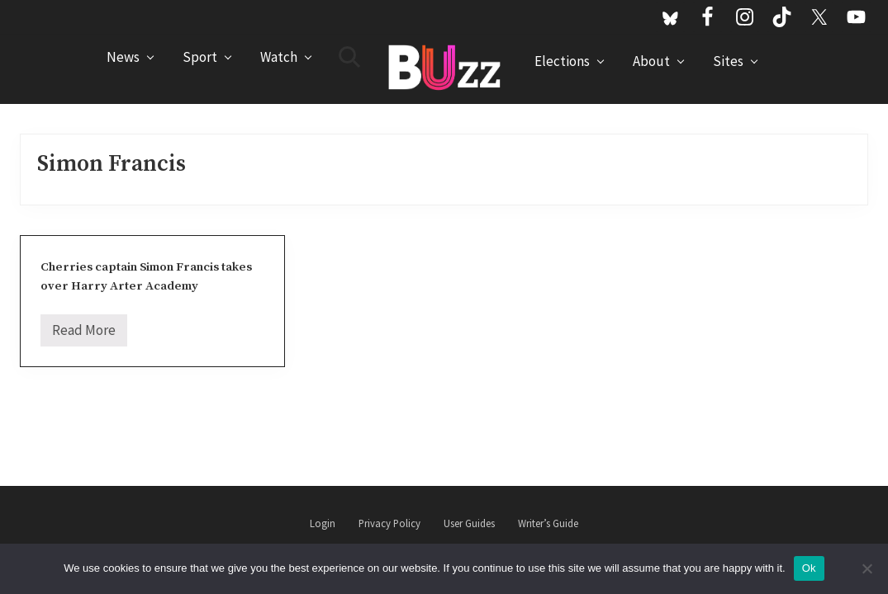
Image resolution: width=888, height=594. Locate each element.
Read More (84, 333)
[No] (867, 568)
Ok (809, 568)
